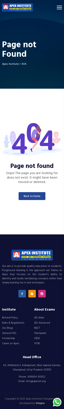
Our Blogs (7, 328)
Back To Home (32, 196)
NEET (37, 328)
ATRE (37, 343)
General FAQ (9, 333)
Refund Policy (10, 318)
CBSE (37, 338)
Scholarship (8, 338)
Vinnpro (40, 403)
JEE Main (39, 318)
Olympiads (40, 333)
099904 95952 (36, 377)
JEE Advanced (42, 323)
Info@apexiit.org (36, 381)
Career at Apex (10, 343)
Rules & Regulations (13, 323)
